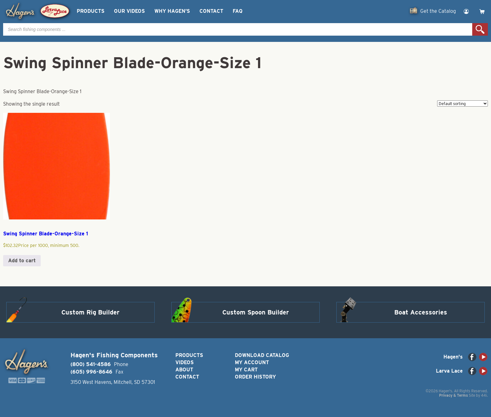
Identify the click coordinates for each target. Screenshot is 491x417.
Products (91, 11)
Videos (184, 362)
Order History (255, 377)
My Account (252, 362)
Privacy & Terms (453, 395)
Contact (211, 11)
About (184, 370)
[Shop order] (462, 103)
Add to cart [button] (22, 261)
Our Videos (129, 11)
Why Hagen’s (172, 11)
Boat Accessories (420, 312)
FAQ (237, 11)
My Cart (246, 370)
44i (484, 395)
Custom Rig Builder (90, 312)
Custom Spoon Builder (255, 312)
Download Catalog (262, 355)
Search (480, 29)
